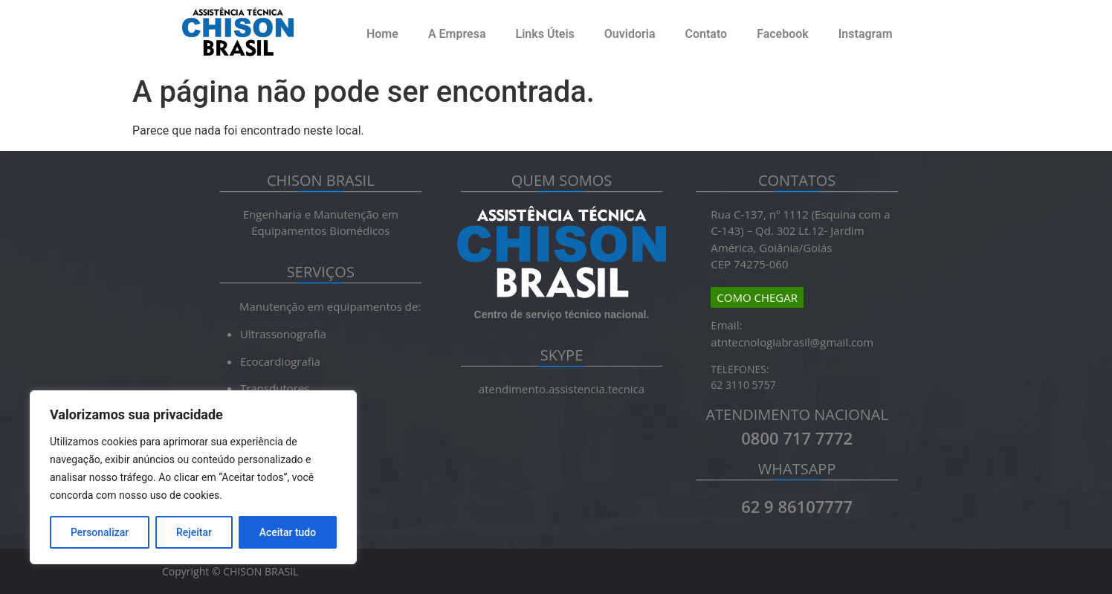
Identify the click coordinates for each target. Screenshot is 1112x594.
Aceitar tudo (288, 532)
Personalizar (100, 532)
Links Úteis (545, 34)
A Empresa (457, 34)
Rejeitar (194, 532)
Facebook (783, 34)
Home (382, 34)
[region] (193, 477)
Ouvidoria (630, 34)
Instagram (865, 34)
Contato (706, 34)
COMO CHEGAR (757, 297)
